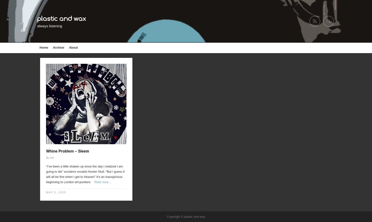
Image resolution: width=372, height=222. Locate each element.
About (73, 47)
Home (44, 47)
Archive (58, 47)
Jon (52, 157)
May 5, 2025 (56, 192)
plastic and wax (61, 18)
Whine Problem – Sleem (67, 151)
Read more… (102, 182)
